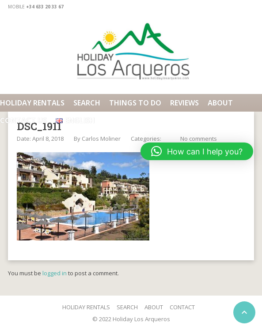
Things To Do (135, 103)
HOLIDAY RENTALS (32, 103)
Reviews (184, 103)
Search (86, 103)
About (220, 103)
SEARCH (127, 307)
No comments (198, 138)
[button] (196, 151)
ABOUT (153, 307)
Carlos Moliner (101, 138)
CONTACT (182, 307)
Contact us (23, 120)
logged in (54, 273)
